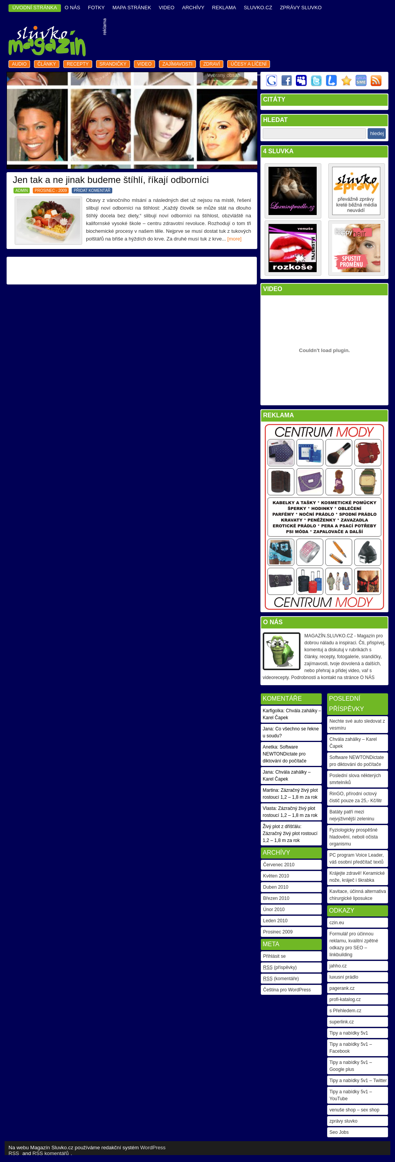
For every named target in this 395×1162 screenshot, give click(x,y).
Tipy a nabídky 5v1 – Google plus (350, 1066)
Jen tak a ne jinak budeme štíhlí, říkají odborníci (111, 179)
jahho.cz (338, 966)
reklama (224, 7)
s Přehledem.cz (345, 1010)
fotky (96, 7)
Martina (270, 790)
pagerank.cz (341, 988)
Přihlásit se (274, 956)
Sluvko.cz (258, 7)
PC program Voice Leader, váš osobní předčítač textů (356, 858)
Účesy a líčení (249, 64)
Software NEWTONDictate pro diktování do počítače (356, 761)
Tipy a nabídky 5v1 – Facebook (350, 1048)
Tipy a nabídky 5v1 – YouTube (350, 1095)
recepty (78, 64)
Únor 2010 (274, 909)
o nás (72, 7)
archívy (193, 7)
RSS (13, 1153)
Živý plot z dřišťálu (281, 826)
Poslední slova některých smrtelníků (355, 779)
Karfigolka (273, 710)
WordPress (153, 1147)
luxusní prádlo (343, 977)
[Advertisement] (248, 38)
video (166, 7)
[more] (234, 239)
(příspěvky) (280, 967)
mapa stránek (131, 7)
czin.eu (336, 922)
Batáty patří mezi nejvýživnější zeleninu (351, 815)
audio (19, 64)
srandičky (113, 64)
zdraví (211, 64)
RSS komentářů (50, 1153)
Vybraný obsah (223, 75)
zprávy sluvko (343, 1121)
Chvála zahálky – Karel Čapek (353, 743)
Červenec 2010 (278, 864)
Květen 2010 (276, 876)
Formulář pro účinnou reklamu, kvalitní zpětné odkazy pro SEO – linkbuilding (353, 944)
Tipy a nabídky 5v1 (348, 1033)
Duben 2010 (275, 887)
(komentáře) (281, 978)
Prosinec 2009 (278, 932)
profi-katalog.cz (345, 999)
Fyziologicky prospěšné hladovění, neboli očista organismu (353, 837)
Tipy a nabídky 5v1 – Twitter (358, 1080)
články (46, 64)
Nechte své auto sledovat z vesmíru (357, 724)
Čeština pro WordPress (287, 990)
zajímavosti (177, 64)
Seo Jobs (339, 1132)
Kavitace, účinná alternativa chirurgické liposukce (357, 895)
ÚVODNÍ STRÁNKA (34, 7)
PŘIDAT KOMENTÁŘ (92, 190)
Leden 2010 (275, 920)
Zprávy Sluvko (301, 7)
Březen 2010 (276, 898)
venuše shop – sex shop (354, 1110)
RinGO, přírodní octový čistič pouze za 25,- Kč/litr (355, 797)
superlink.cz (341, 1022)
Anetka (270, 747)
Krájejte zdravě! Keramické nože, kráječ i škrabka (357, 877)
